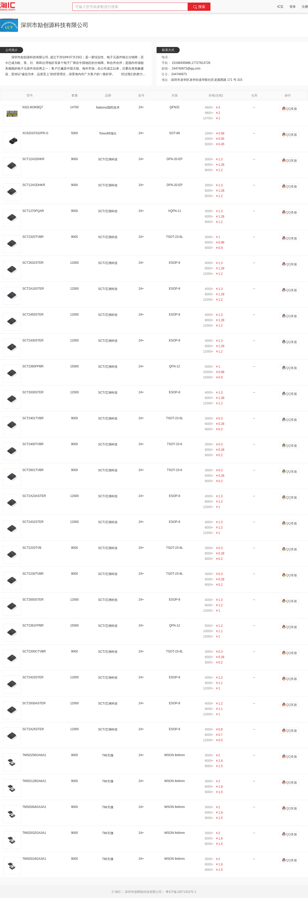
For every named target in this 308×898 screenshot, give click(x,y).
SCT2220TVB (31, 548)
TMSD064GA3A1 (34, 807)
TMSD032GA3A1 (34, 833)
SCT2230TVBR (33, 573)
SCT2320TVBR (33, 237)
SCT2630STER (33, 392)
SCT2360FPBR (33, 366)
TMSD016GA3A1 (34, 859)
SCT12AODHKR (33, 185)
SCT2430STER (33, 340)
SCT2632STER (33, 263)
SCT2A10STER (33, 288)
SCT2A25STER (33, 729)
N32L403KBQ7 (32, 107)
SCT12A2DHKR (33, 159)
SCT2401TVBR (33, 418)
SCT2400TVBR (33, 444)
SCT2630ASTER (34, 703)
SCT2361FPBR (33, 625)
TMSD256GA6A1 (34, 755)
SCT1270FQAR (33, 211)
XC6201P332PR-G (35, 133)
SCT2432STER (33, 522)
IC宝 (280, 6)
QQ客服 (289, 108)
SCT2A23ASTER (34, 496)
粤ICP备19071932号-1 (181, 892)
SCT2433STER (33, 677)
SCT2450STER (33, 314)
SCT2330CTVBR (34, 651)
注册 (305, 6)
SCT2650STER (33, 599)
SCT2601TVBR (33, 470)
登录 (293, 6)
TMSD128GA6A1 (34, 781)
